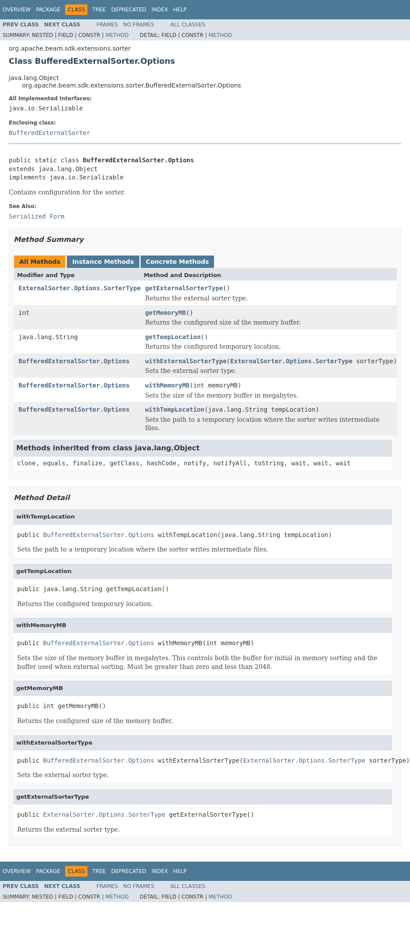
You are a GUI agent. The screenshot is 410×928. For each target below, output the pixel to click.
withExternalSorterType (185, 361)
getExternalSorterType (184, 288)
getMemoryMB (165, 312)
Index (160, 10)
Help (180, 10)
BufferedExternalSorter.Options (74, 361)
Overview (17, 10)
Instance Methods (103, 261)
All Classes (188, 25)
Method (117, 35)
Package (48, 10)
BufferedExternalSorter (49, 132)
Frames (107, 25)
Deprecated (128, 10)
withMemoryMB (167, 385)
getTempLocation (172, 336)
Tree (99, 10)
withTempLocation (174, 409)
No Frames (138, 25)
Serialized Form (36, 216)
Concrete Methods (177, 261)
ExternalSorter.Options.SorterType (79, 288)
